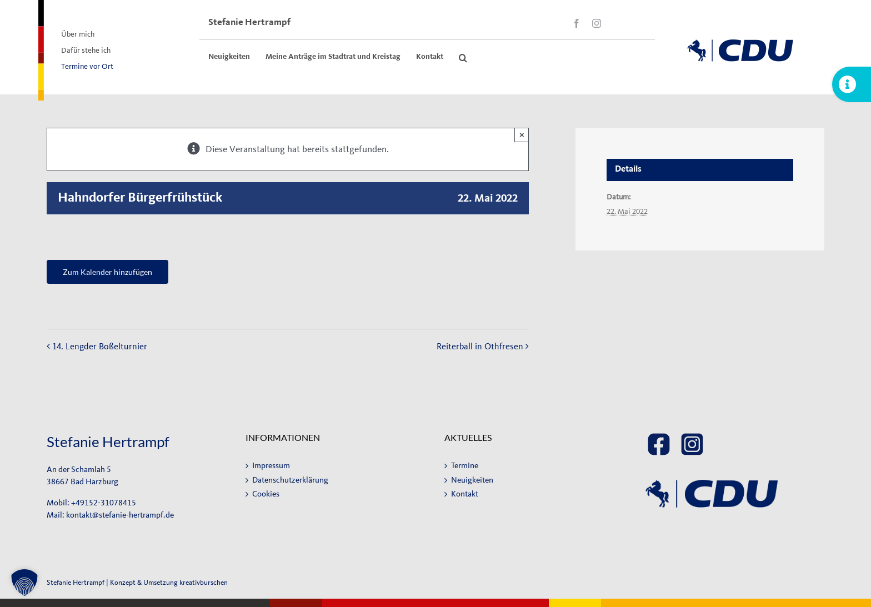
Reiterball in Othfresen (480, 346)
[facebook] (576, 23)
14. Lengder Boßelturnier (99, 346)
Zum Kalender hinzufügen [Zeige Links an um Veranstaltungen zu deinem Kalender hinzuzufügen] (107, 272)
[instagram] (596, 23)
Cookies (265, 494)
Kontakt (464, 494)
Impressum (271, 465)
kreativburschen (203, 582)
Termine (464, 465)
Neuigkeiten (472, 480)
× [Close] (521, 134)
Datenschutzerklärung (290, 480)
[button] (463, 57)
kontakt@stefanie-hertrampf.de (120, 515)
